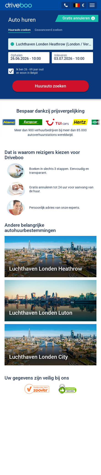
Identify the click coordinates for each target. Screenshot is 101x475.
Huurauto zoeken (50, 86)
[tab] (19, 28)
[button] (65, 5)
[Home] (18, 5)
